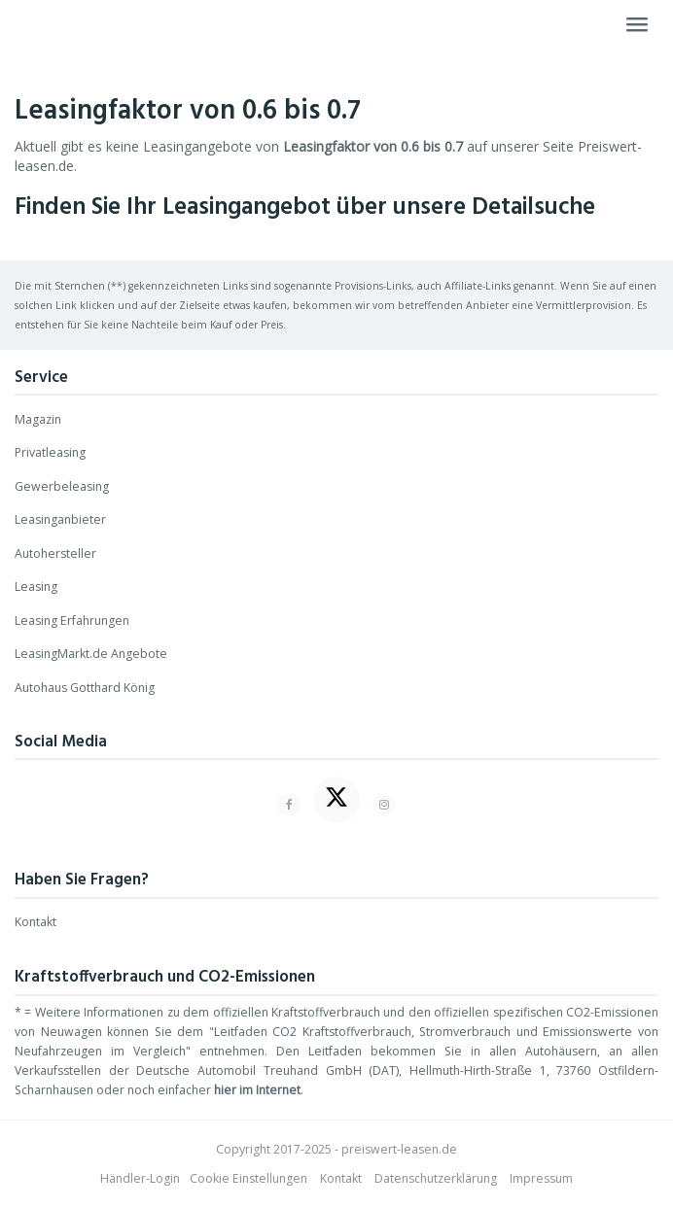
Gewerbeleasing (62, 486)
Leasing (36, 586)
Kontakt (35, 922)
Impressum (541, 1178)
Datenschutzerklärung (435, 1178)
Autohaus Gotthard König (85, 687)
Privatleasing (50, 452)
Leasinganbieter (60, 519)
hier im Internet (257, 1090)
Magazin (38, 419)
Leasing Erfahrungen (72, 620)
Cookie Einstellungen (248, 1178)
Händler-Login (140, 1178)
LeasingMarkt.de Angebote (91, 653)
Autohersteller (55, 553)
